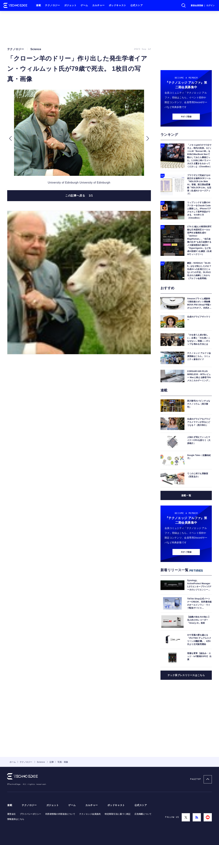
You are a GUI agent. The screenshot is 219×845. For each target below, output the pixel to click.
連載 (38, 5)
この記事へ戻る (79, 195)
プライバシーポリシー (30, 814)
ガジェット (70, 5)
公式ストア (136, 5)
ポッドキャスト (117, 5)
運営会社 (11, 814)
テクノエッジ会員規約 (90, 814)
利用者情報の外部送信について (60, 814)
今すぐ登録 (186, 116)
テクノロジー (52, 5)
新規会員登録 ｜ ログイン (203, 5)
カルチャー (98, 5)
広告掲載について (143, 814)
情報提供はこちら (15, 819)
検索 (183, 5)
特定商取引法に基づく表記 (117, 814)
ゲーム (84, 5)
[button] (10, 138)
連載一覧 (186, 495)
